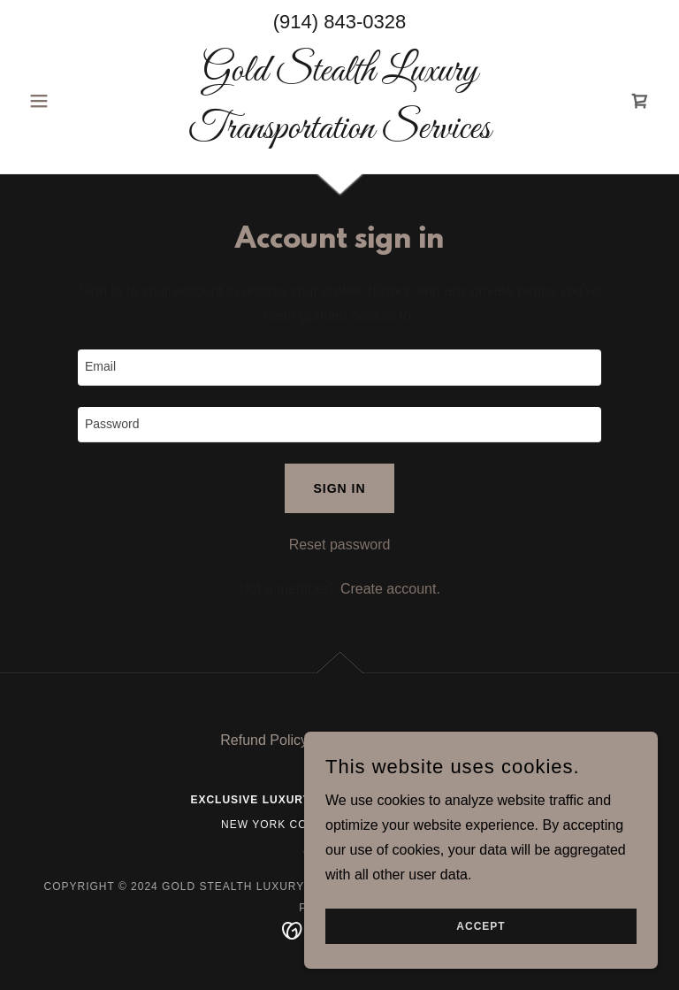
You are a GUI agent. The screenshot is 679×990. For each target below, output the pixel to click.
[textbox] (339, 367)
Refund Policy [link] (264, 740)
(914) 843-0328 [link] (339, 22)
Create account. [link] (390, 588)
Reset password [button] (340, 544)
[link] (339, 133)
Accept (480, 926)
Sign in (339, 488)
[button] (69, 101)
